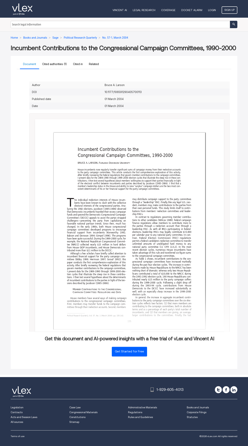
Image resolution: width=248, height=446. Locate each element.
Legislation (17, 407)
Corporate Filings (196, 412)
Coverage (168, 10)
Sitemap (74, 422)
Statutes (192, 417)
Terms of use (17, 436)
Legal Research (144, 10)
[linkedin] (233, 389)
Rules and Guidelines (140, 417)
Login (212, 10)
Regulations (135, 412)
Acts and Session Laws (24, 417)
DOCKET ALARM (191, 10)
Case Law (75, 407)
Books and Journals (198, 407)
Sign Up (229, 9)
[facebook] (226, 389)
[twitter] (218, 389)
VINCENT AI (120, 10)
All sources (17, 422)
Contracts (16, 412)
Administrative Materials (142, 407)
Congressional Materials (83, 412)
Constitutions (77, 417)
